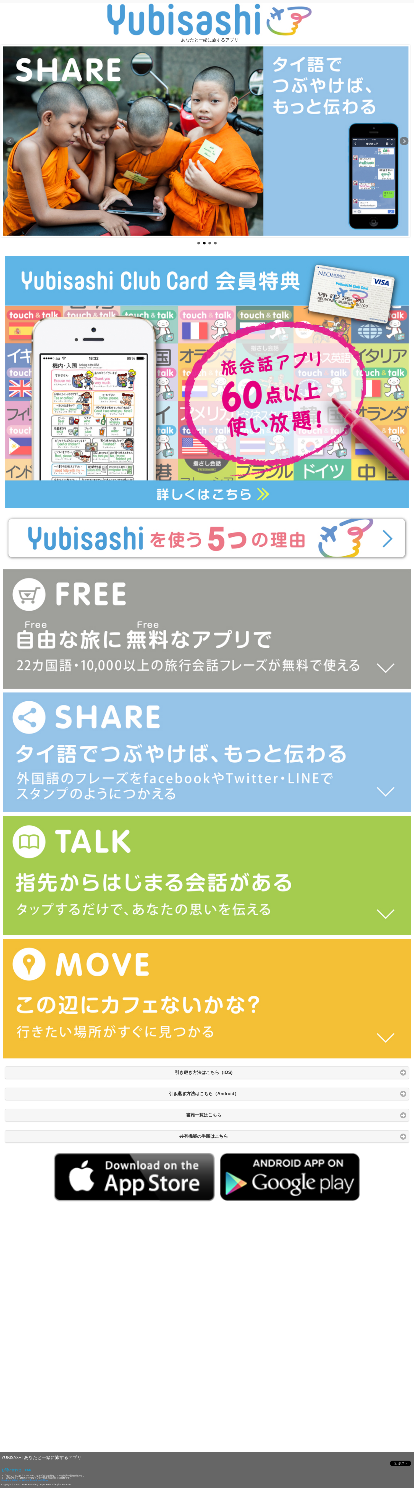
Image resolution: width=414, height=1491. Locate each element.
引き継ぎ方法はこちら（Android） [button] (204, 1093)
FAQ (28, 1470)
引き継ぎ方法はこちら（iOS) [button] (204, 1072)
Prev (10, 141)
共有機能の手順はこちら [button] (203, 1136)
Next (404, 141)
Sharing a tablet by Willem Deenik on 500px (24, 1480)
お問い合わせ (11, 1470)
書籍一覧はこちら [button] (203, 1115)
